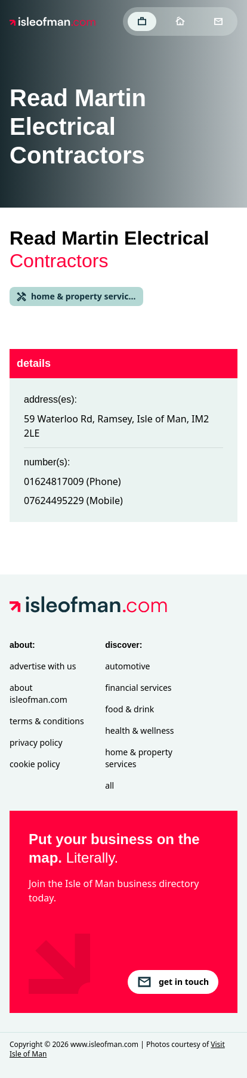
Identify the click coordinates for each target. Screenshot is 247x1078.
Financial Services (138, 687)
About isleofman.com (38, 693)
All (109, 785)
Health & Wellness (139, 730)
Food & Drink (129, 709)
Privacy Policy (36, 742)
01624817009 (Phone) (72, 481)
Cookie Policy (35, 764)
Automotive (127, 666)
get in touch (173, 982)
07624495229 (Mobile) (73, 500)
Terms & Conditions (47, 721)
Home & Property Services (138, 758)
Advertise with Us (43, 666)
